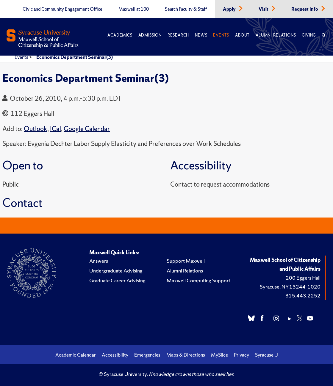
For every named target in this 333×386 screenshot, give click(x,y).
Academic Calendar (75, 355)
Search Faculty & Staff (186, 9)
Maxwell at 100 (133, 9)
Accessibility (115, 355)
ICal (55, 129)
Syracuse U (266, 355)
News (201, 35)
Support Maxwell (186, 260)
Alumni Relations (276, 35)
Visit (264, 9)
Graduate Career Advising (117, 280)
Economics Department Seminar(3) (74, 57)
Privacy (241, 355)
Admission (150, 35)
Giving (309, 35)
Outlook (35, 129)
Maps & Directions (185, 355)
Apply (230, 9)
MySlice (219, 355)
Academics (119, 35)
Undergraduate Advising (116, 270)
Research (178, 35)
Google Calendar (87, 129)
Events (221, 35)
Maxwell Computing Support (198, 280)
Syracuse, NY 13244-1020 (290, 286)
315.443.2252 (303, 295)
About (242, 35)
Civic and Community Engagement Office (62, 9)
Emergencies (147, 355)
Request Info (305, 9)
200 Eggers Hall (303, 277)
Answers (98, 260)
